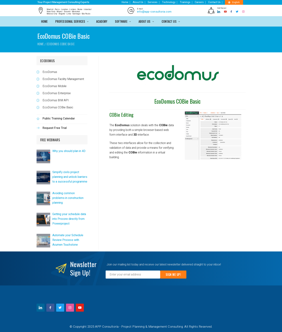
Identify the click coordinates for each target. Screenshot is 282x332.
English (234, 2)
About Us (144, 2)
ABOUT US (145, 20)
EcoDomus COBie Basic (57, 107)
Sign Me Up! (173, 274)
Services (158, 2)
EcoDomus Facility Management (62, 78)
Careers (201, 2)
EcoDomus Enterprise (56, 92)
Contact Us (215, 2)
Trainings (188, 2)
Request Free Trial (54, 127)
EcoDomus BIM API (55, 99)
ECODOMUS (47, 60)
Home (132, 2)
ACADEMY (101, 20)
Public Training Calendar (58, 118)
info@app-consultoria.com (153, 11)
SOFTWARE (121, 20)
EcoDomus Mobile (54, 85)
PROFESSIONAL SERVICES (70, 20)
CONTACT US (169, 20)
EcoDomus (49, 71)
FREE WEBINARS (50, 139)
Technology (172, 2)
